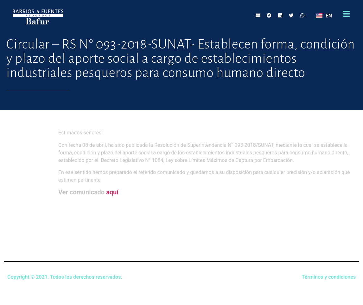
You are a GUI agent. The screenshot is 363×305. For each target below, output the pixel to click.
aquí (112, 192)
